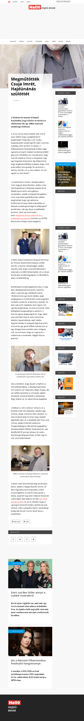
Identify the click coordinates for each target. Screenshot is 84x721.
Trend (54, 41)
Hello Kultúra (17, 631)
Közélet (21, 41)
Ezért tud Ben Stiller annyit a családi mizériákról (28, 594)
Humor (68, 41)
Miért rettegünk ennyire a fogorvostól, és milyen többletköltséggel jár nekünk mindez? (65, 132)
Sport (47, 41)
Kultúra (29, 41)
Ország (15, 2)
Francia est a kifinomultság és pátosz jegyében (64, 150)
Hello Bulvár (16, 563)
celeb (26, 522)
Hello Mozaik (63, 164)
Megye (28, 2)
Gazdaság (13, 41)
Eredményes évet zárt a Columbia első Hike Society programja (65, 177)
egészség (16, 522)
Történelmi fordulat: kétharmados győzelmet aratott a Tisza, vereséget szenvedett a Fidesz (65, 110)
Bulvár (61, 41)
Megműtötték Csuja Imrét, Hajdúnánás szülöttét (25, 86)
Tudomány (38, 41)
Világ (22, 2)
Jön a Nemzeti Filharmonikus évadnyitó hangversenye (28, 662)
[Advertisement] (42, 24)
